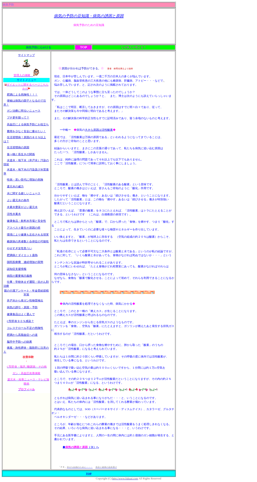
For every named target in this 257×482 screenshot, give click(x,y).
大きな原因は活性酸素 (99, 129)
